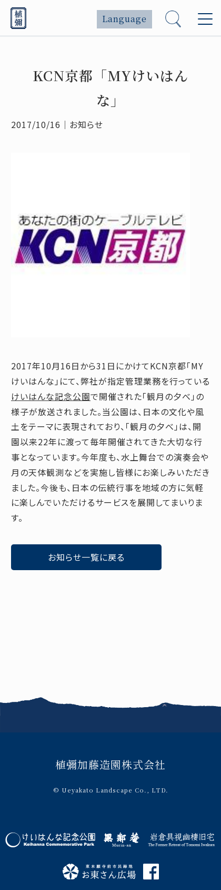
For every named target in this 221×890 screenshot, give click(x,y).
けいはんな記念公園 (51, 396)
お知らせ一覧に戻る (86, 557)
